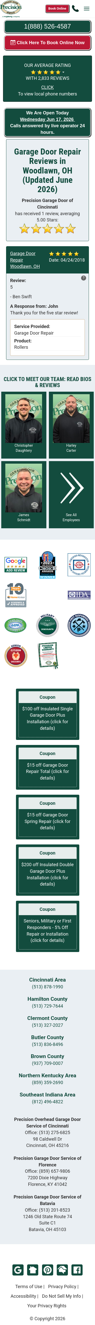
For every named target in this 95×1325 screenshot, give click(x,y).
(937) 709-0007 (47, 1063)
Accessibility (23, 1296)
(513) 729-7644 (47, 1006)
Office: (47, 1132)
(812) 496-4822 (47, 1101)
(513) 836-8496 (47, 1044)
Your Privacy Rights (46, 1305)
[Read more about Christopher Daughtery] (23, 425)
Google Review (18, 1270)
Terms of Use (28, 1286)
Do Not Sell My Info (61, 1296)
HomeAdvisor (62, 1270)
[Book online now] (57, 8)
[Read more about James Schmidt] (23, 494)
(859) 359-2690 (47, 1082)
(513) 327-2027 (47, 1025)
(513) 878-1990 (47, 986)
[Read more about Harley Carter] (71, 425)
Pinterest (47, 1270)
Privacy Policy (62, 1286)
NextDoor (32, 1270)
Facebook (77, 1270)
